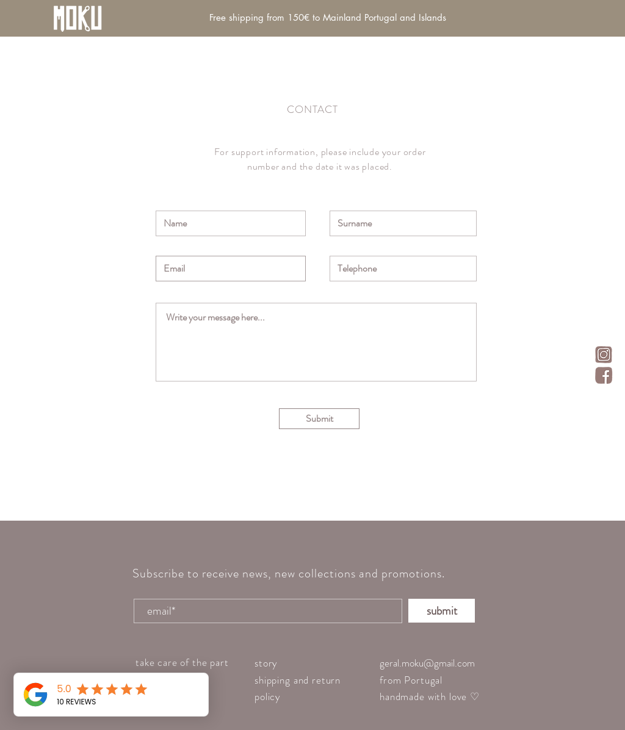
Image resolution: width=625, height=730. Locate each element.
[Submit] (319, 418)
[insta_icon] (603, 354)
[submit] (441, 611)
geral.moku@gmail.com (427, 663)
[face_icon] (603, 375)
